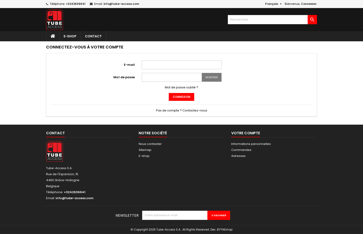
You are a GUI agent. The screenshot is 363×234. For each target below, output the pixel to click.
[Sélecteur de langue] (274, 4)
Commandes (241, 150)
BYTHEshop (224, 229)
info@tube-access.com (121, 4)
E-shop (70, 36)
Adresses (238, 156)
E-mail (129, 65)
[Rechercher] (272, 19)
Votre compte (245, 133)
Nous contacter (150, 144)
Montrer (212, 77)
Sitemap (145, 150)
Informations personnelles (251, 144)
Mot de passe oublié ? (181, 87)
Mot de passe (124, 77)
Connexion (308, 4)
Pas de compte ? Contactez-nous (181, 110)
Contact (93, 36)
